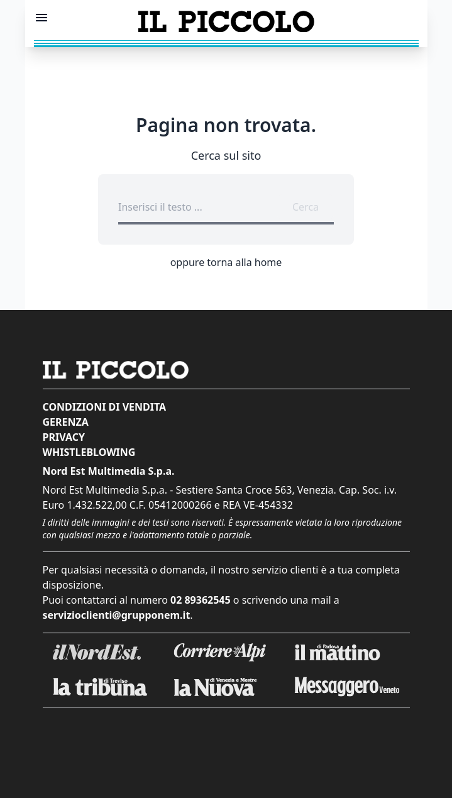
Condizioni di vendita (105, 407)
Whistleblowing (89, 452)
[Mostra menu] (41, 17)
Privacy (64, 437)
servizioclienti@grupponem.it (116, 615)
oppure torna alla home (226, 262)
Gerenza (66, 422)
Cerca (305, 207)
